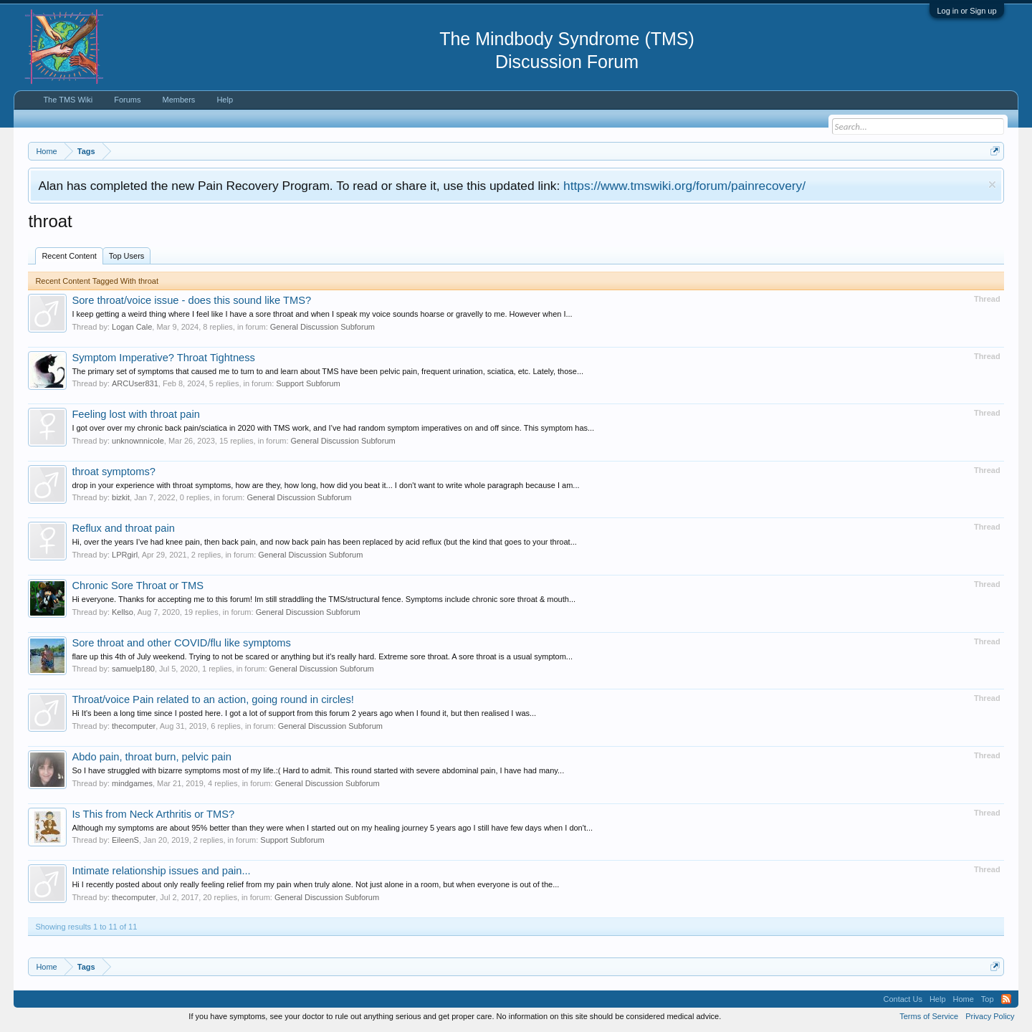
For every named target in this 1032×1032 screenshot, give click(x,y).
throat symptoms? (113, 471)
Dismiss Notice (992, 184)
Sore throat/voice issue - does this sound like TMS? (191, 300)
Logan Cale (132, 326)
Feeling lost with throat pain (135, 414)
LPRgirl (125, 554)
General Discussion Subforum (322, 326)
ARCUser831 (135, 383)
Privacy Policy (989, 1016)
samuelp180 (133, 668)
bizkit (121, 497)
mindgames (132, 783)
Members (179, 99)
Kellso (122, 612)
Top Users (127, 256)
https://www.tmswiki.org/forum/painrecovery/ (684, 185)
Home (963, 999)
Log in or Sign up (966, 10)
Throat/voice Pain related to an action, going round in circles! (213, 699)
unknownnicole (138, 440)
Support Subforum (308, 383)
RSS (1006, 999)
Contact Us (902, 999)
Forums (127, 99)
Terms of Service (928, 1016)
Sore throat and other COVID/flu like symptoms (181, 643)
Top (987, 999)
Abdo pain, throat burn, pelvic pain (151, 757)
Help (224, 99)
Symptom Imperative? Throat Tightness (163, 357)
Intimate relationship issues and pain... (161, 870)
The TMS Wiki (67, 99)
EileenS (125, 840)
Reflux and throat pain (123, 528)
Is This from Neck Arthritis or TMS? (153, 814)
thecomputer (134, 726)
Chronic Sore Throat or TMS (138, 585)
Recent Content (69, 256)
